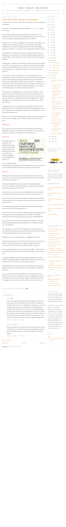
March (53, 141)
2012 (51, 52)
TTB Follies (54, 117)
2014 (51, 47)
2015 (51, 45)
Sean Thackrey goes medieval (55, 265)
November (54, 65)
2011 (51, 55)
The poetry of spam (56, 120)
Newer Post (5, 343)
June (52, 78)
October (53, 67)
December (54, 62)
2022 (51, 27)
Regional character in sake (54, 285)
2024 (51, 22)
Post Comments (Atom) (15, 346)
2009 (51, 60)
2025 (51, 19)
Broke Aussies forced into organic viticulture (56, 124)
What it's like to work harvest (55, 252)
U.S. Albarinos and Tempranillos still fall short (57, 108)
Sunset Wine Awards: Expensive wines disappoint (56, 93)
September (54, 70)
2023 (51, 24)
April (52, 139)
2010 (51, 58)
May (52, 136)
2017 (51, 40)
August (53, 73)
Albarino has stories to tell (54, 242)
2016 (51, 42)
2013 (51, 50)
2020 (51, 32)
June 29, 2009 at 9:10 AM (15, 320)
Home (24, 343)
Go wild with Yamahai (53, 283)
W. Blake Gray (10, 324)
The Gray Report (33, 8)
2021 (51, 29)
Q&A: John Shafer (52, 214)
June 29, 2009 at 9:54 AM (15, 336)
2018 (51, 37)
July (52, 75)
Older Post (42, 343)
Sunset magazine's (35, 28)
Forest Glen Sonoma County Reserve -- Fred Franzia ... (56, 86)
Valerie (8, 298)
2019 (51, 35)
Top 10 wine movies (53, 254)
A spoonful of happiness (57, 133)
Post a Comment (6, 340)
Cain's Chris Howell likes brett (56, 204)
